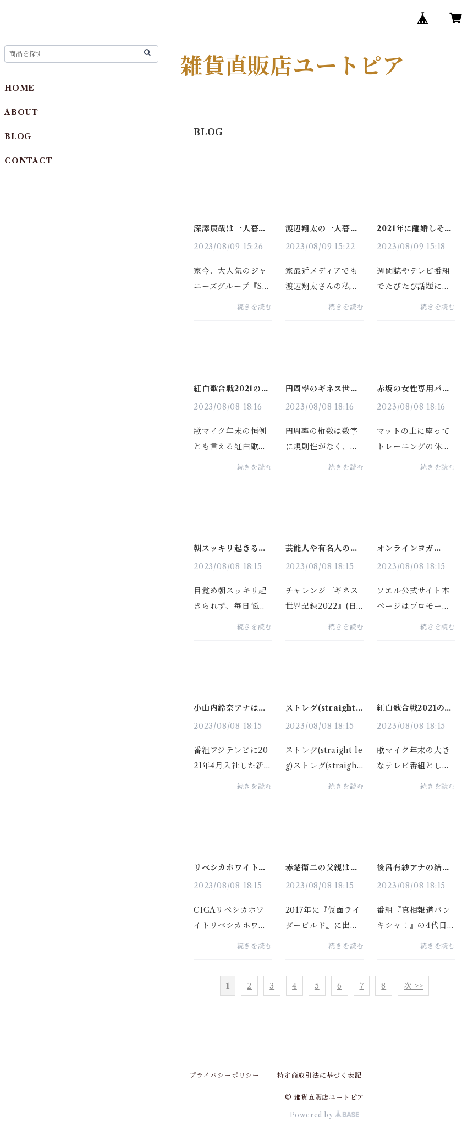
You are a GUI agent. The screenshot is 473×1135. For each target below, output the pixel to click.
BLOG (18, 136)
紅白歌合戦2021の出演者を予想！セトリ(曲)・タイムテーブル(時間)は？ (232, 388)
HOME (19, 88)
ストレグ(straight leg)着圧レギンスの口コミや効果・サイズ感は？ (322, 708)
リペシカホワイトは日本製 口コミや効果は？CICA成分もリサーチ (232, 867)
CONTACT (28, 161)
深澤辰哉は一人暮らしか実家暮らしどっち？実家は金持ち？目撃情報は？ (230, 228)
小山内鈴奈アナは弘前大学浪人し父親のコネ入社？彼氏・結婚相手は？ (230, 708)
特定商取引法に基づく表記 (319, 1075)
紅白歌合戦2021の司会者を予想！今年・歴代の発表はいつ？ (415, 708)
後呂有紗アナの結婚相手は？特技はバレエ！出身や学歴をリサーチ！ (413, 867)
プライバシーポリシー (224, 1075)
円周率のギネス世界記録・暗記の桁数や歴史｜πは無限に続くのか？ (324, 388)
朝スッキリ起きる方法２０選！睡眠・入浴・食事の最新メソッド (230, 548)
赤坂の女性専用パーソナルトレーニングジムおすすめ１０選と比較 (413, 388)
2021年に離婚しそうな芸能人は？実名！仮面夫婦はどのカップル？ (415, 228)
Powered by (325, 1115)
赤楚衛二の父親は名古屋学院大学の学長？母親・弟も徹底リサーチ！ (322, 867)
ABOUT (21, 112)
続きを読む (254, 307)
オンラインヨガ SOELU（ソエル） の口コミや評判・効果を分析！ (413, 548)
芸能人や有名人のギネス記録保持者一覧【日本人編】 (322, 548)
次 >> (413, 986)
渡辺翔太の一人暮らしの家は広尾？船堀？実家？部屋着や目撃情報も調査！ (322, 228)
